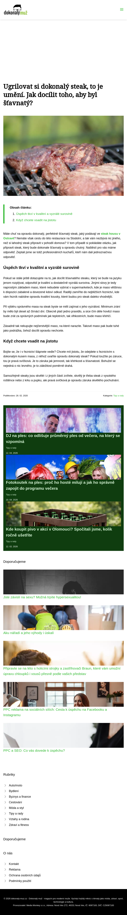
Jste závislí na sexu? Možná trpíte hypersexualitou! (42, 597)
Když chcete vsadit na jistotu (36, 220)
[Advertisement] (63, 44)
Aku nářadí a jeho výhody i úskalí (28, 633)
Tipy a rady (118, 395)
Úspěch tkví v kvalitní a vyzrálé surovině (44, 214)
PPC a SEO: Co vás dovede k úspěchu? (34, 750)
